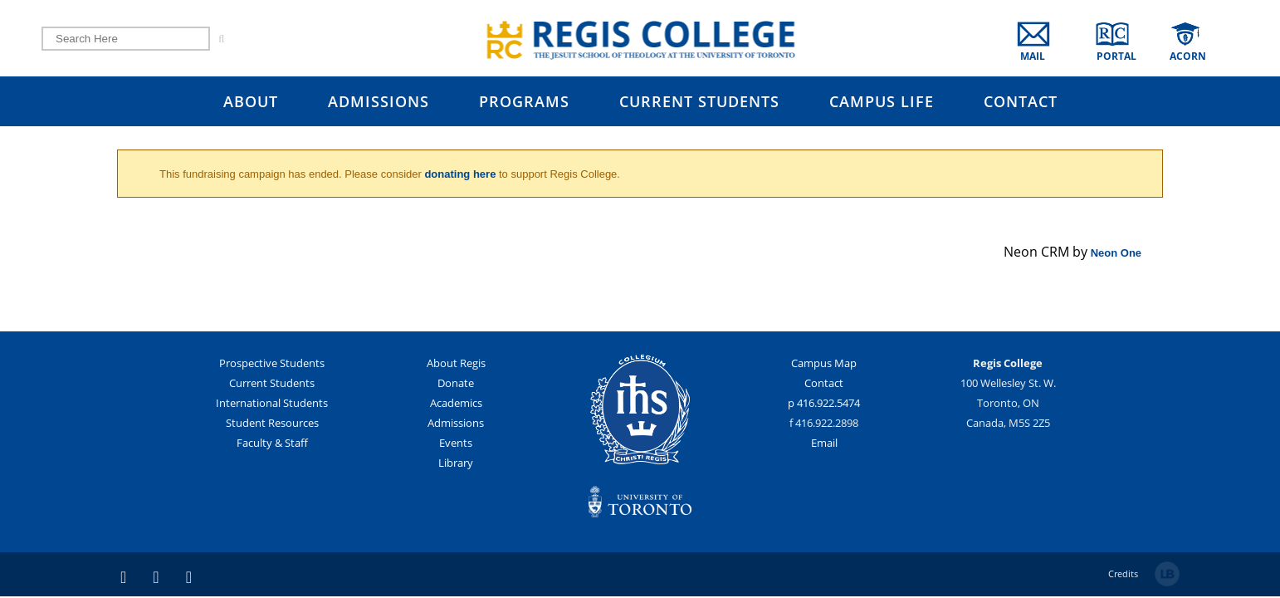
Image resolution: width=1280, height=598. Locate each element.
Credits (1123, 575)
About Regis (456, 364)
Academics (456, 404)
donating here (460, 174)
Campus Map (824, 364)
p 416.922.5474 (824, 404)
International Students (272, 404)
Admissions (455, 424)
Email (824, 444)
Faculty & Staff (272, 444)
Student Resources (272, 424)
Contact (823, 384)
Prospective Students (272, 364)
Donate (455, 384)
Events (455, 444)
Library (455, 464)
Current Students (272, 384)
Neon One (1116, 253)
